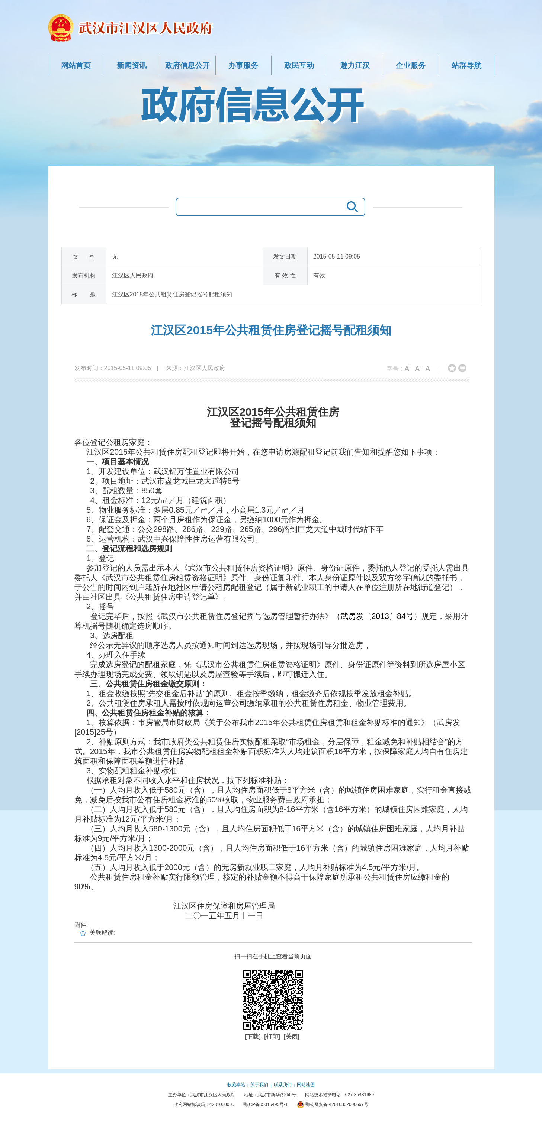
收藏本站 (236, 1084)
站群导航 (466, 65)
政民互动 (299, 65)
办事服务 (243, 65)
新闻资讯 (132, 65)
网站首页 (76, 65)
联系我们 (283, 1084)
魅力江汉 (355, 65)
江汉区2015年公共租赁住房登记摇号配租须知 (271, 330)
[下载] (253, 1036)
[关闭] (291, 1036)
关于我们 (259, 1084)
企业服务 (411, 65)
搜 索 (350, 206)
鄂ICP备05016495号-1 (265, 1104)
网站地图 (306, 1084)
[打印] (273, 1036)
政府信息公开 (187, 65)
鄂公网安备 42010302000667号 (332, 1104)
